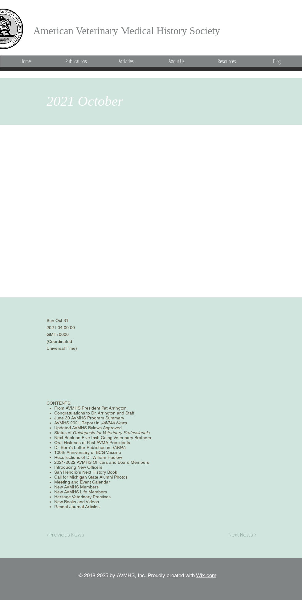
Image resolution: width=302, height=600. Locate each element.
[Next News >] (240, 535)
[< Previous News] (67, 535)
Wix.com (206, 575)
